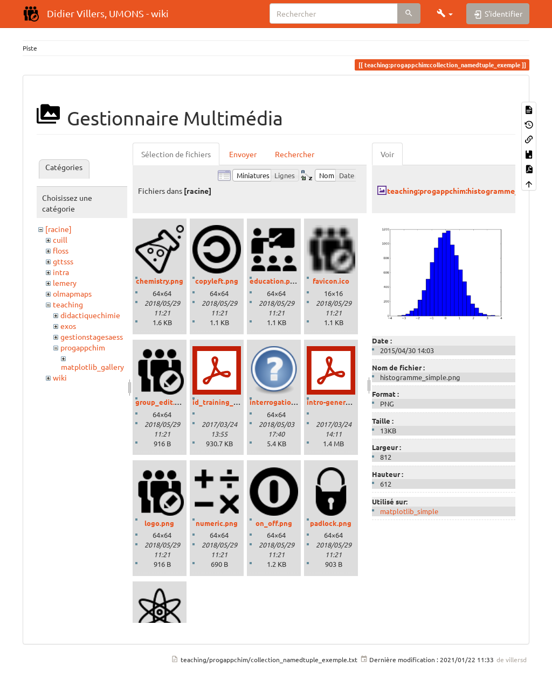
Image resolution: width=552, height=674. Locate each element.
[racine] (58, 229)
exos (68, 326)
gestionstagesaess (91, 336)
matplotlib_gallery (92, 366)
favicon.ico (331, 280)
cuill (60, 239)
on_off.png (274, 523)
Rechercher (294, 154)
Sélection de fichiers (176, 154)
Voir (387, 154)
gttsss (63, 261)
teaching (68, 304)
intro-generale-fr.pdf (341, 401)
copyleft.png (216, 280)
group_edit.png (161, 401)
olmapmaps (72, 293)
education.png (274, 280)
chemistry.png (159, 280)
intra (61, 272)
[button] (445, 13)
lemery (65, 282)
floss (60, 250)
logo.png (159, 523)
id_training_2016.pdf (226, 401)
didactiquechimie (90, 315)
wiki (60, 377)
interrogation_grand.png (291, 401)
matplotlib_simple (409, 511)
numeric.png (217, 523)
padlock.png (330, 523)
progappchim (82, 347)
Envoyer (243, 154)
